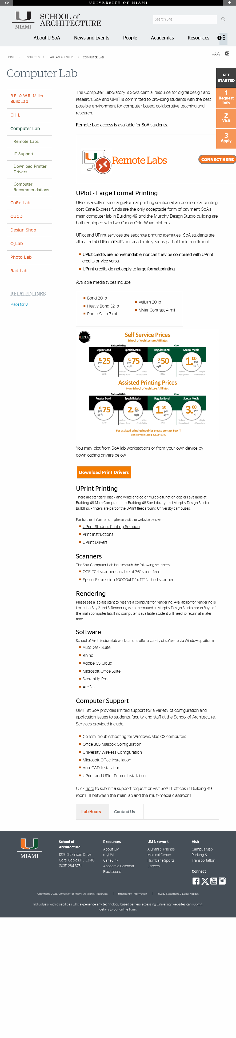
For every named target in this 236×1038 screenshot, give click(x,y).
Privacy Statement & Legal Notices (178, 983)
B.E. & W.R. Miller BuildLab (27, 99)
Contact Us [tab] (124, 812)
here (90, 788)
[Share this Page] (227, 54)
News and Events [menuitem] (91, 38)
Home (11, 57)
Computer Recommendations (31, 187)
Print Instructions (98, 534)
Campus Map (202, 939)
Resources (32, 57)
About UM (111, 939)
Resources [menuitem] (198, 38)
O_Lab (16, 244)
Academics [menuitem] (162, 38)
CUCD (16, 216)
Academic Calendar (118, 956)
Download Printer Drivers (30, 169)
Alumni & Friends (161, 939)
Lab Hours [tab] (91, 812)
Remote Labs (26, 142)
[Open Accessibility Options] (6, 3)
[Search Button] (223, 19)
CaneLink (110, 950)
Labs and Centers (62, 57)
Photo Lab (21, 257)
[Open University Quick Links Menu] (229, 3)
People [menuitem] (130, 38)
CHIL (15, 115)
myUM (108, 945)
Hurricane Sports (160, 950)
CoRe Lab (20, 203)
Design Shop (23, 230)
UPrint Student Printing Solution (111, 527)
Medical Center (159, 945)
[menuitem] (223, 39)
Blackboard (112, 962)
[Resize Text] (216, 54)
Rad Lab (18, 271)
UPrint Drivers (95, 542)
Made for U (19, 304)
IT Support (23, 154)
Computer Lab (93, 57)
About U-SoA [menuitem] (47, 38)
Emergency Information (132, 983)
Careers (153, 956)
